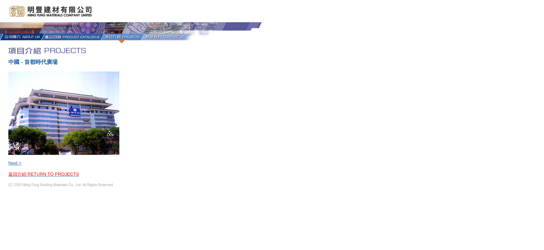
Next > (15, 163)
